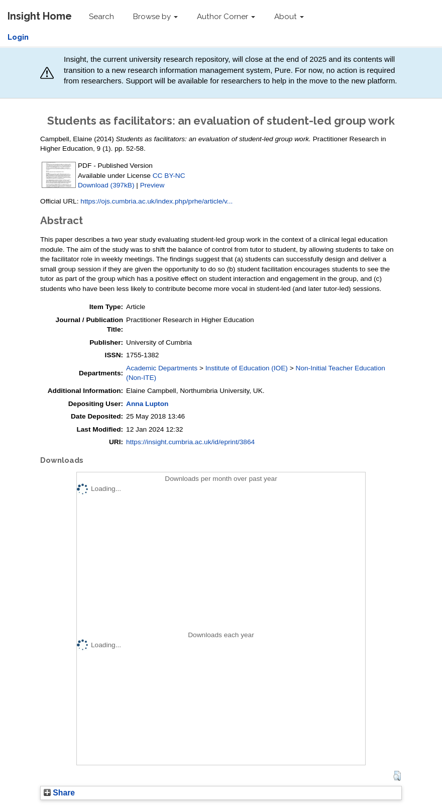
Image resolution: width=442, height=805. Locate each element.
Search (101, 16)
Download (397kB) (106, 185)
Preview (152, 185)
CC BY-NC (169, 175)
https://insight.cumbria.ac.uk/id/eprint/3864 (190, 442)
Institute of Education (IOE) (246, 368)
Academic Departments (161, 368)
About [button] (289, 16)
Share (59, 792)
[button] (397, 776)
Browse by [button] (155, 16)
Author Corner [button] (226, 16)
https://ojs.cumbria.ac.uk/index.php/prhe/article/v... (156, 201)
